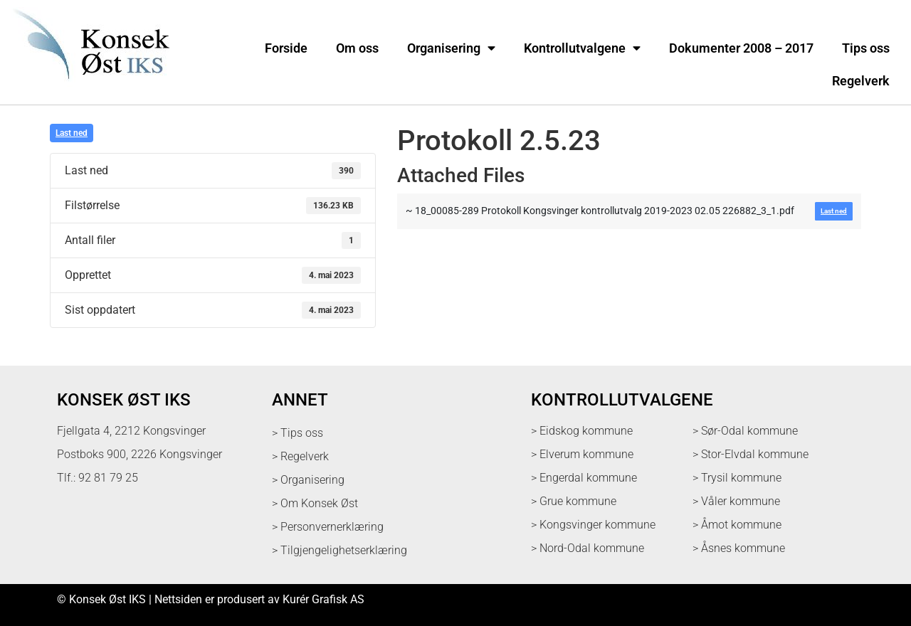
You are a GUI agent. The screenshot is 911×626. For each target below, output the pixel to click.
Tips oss (866, 48)
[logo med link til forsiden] (88, 88)
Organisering (451, 48)
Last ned (72, 133)
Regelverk (861, 81)
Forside (286, 48)
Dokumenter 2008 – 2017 (741, 48)
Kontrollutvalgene (582, 48)
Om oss (357, 48)
